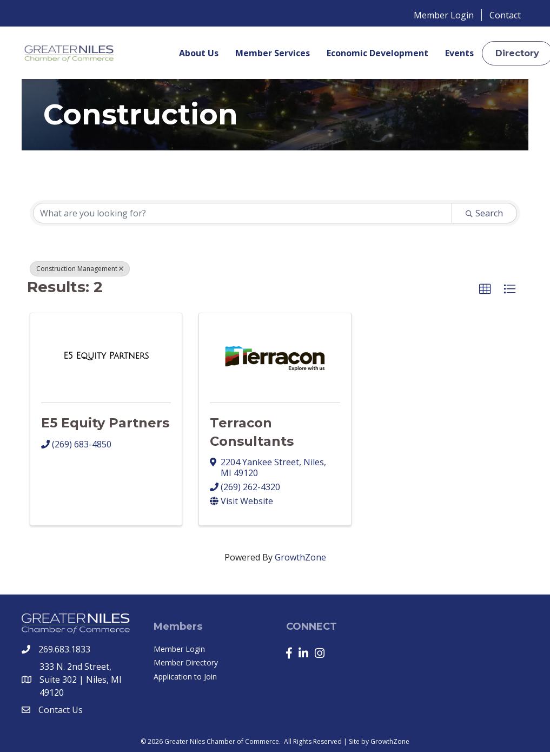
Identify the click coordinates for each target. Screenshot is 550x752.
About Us (198, 53)
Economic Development (377, 53)
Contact (505, 15)
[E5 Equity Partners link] (106, 356)
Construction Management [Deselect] (79, 268)
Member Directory (186, 662)
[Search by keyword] (242, 213)
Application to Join (185, 676)
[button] (485, 289)
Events (459, 53)
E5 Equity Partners (105, 423)
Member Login (444, 15)
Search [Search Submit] (484, 213)
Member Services (272, 53)
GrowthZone (300, 557)
